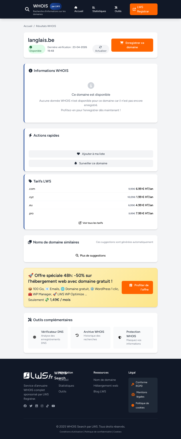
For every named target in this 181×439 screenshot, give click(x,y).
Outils (62, 391)
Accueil (28, 26)
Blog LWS (100, 391)
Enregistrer (91, 144)
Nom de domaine (105, 380)
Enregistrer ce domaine (132, 45)
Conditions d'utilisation (71, 431)
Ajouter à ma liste (91, 154)
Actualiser (101, 49)
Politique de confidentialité (98, 431)
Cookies (117, 431)
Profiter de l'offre (139, 287)
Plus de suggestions (91, 255)
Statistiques (66, 385)
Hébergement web (106, 385)
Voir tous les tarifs (91, 223)
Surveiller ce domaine (90, 163)
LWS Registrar (141, 9)
